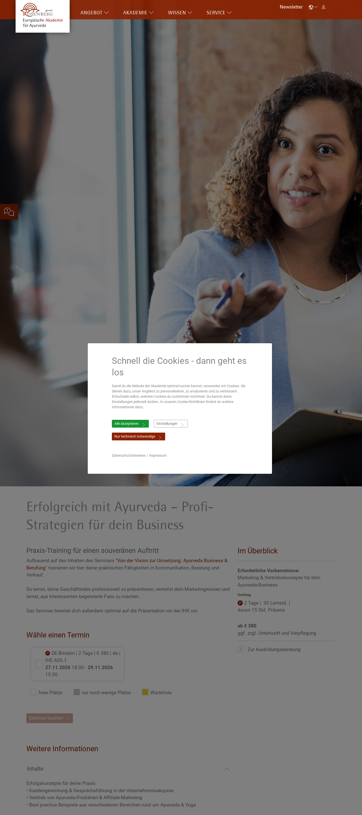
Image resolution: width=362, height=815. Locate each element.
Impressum (159, 455)
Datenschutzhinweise (130, 455)
